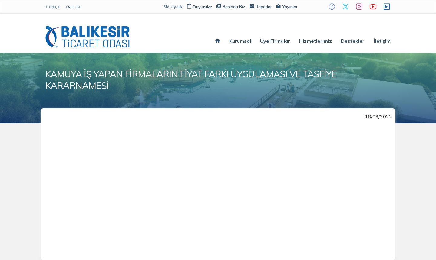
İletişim (382, 41)
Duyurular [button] (199, 7)
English (73, 7)
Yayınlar (287, 6)
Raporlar (261, 6)
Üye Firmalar (275, 41)
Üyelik (173, 6)
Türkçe (52, 7)
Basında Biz (230, 6)
